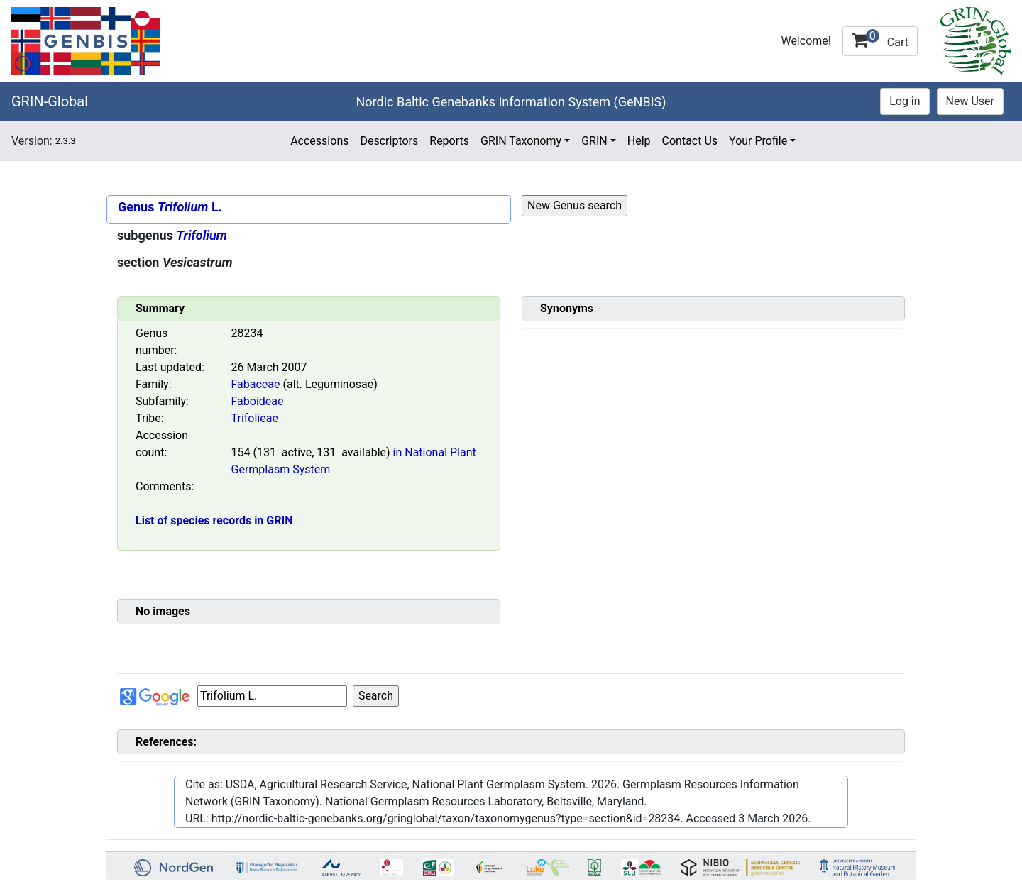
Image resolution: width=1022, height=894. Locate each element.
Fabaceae (255, 384)
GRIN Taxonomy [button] (520, 141)
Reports (449, 141)
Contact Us (690, 141)
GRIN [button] (594, 141)
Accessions (319, 141)
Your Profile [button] (758, 141)
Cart (880, 39)
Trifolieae (254, 418)
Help (639, 141)
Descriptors (389, 141)
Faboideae (257, 401)
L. (190, 206)
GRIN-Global (49, 101)
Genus (136, 206)
